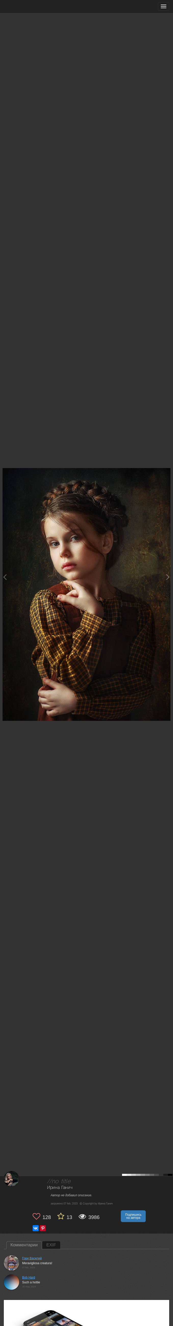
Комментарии (24, 1245)
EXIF (51, 1245)
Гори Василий (32, 1258)
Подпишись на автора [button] (133, 1216)
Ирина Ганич (60, 1188)
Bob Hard (28, 1277)
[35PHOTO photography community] (24, 6)
